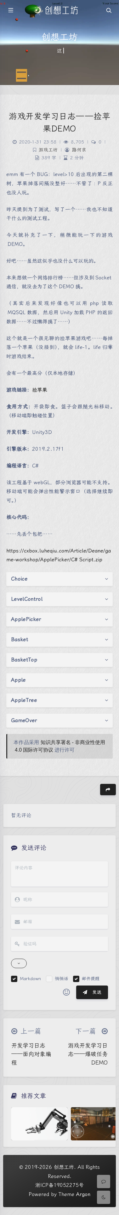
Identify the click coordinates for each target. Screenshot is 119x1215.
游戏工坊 (48, 150)
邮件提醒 (90, 978)
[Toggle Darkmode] (103, 1197)
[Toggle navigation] (108, 10)
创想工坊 (64, 1167)
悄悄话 (61, 978)
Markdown (30, 978)
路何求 (79, 150)
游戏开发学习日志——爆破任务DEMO (88, 1054)
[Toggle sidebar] (10, 10)
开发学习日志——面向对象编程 (31, 1054)
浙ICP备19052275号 (59, 1185)
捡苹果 (39, 390)
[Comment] (103, 1181)
